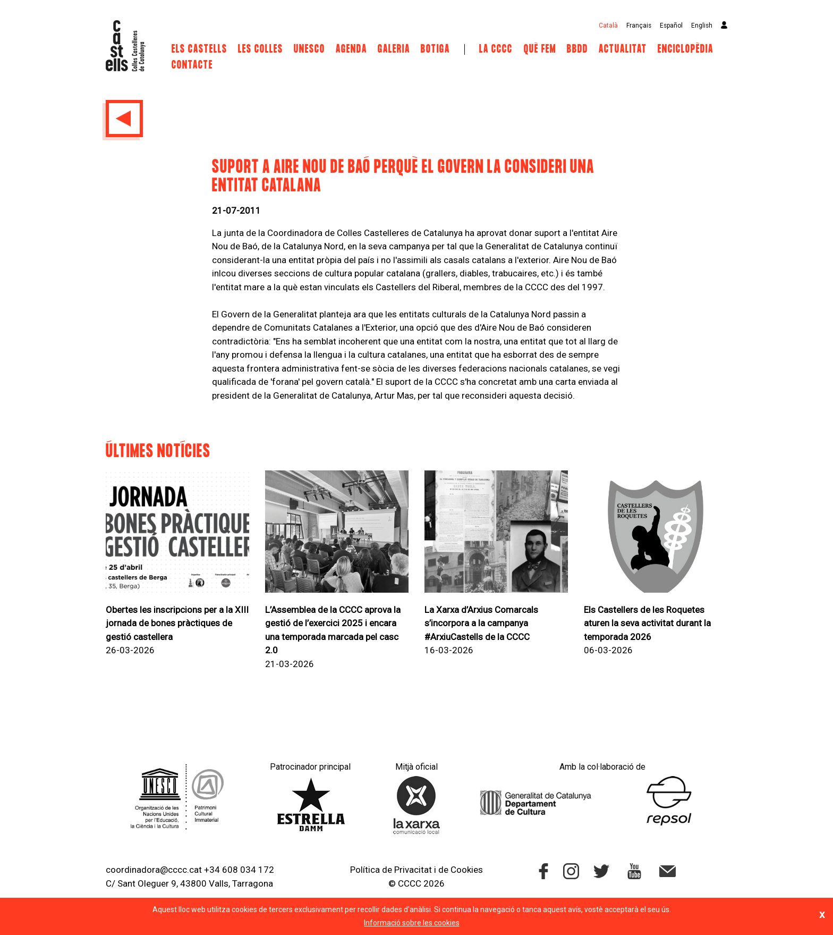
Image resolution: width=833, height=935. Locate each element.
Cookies (466, 869)
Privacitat (413, 869)
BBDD (577, 49)
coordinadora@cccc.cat (154, 869)
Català (608, 25)
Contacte (192, 65)
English (701, 25)
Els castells (199, 49)
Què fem (540, 49)
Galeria (394, 49)
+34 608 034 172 (239, 869)
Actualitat (623, 49)
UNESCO (309, 49)
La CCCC (496, 49)
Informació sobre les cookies (412, 923)
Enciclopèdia (685, 49)
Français (638, 25)
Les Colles (260, 49)
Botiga (435, 49)
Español (671, 25)
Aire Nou (571, 260)
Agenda (351, 49)
